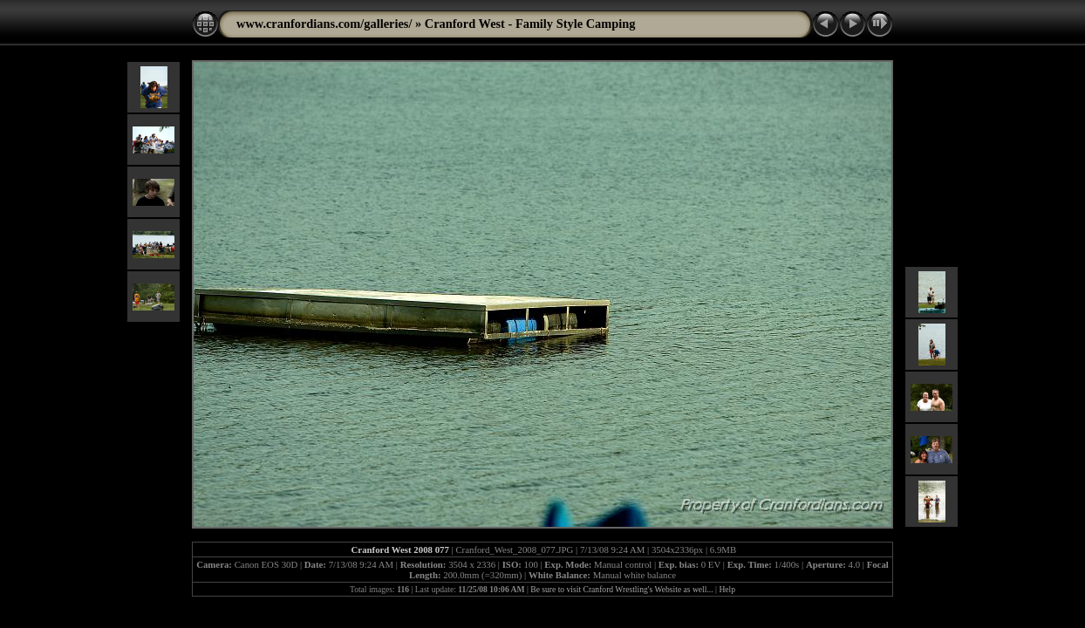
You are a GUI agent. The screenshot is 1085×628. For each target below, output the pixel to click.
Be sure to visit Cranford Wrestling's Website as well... (621, 589)
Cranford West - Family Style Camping (530, 24)
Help (727, 589)
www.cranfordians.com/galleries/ (324, 24)
